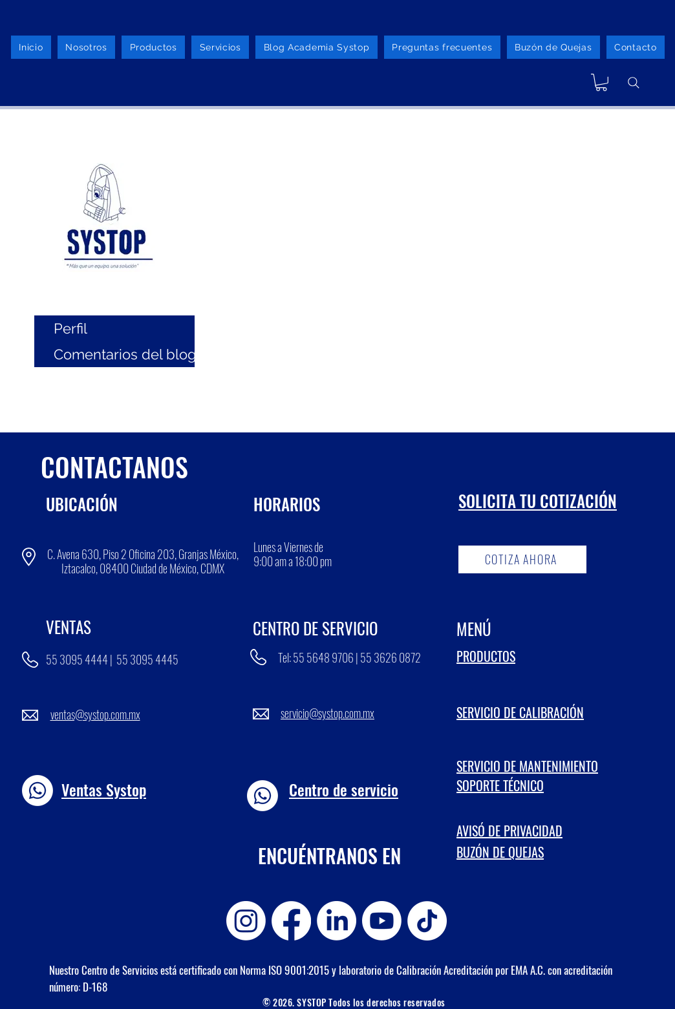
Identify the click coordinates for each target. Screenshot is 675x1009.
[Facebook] (291, 920)
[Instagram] (246, 920)
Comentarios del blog (124, 354)
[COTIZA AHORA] (522, 559)
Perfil (70, 328)
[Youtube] (382, 920)
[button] (601, 82)
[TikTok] (427, 920)
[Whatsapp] (37, 790)
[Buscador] (633, 82)
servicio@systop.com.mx (327, 713)
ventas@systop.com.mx (95, 714)
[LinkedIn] (336, 920)
